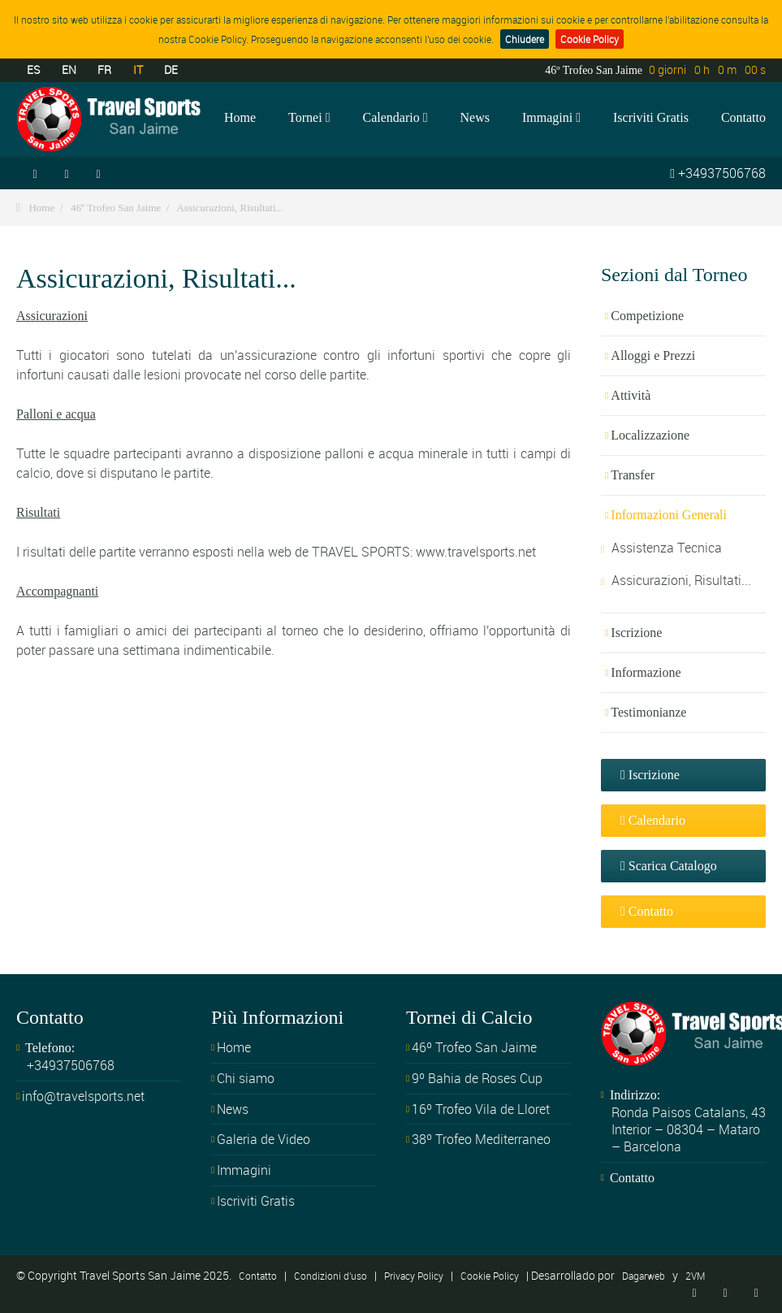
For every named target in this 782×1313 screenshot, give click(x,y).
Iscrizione (636, 632)
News (475, 117)
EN (69, 69)
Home (240, 117)
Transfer (633, 475)
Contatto (743, 117)
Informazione (645, 672)
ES (33, 69)
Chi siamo (245, 1078)
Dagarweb (643, 1275)
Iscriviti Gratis (651, 117)
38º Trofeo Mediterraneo (481, 1139)
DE (171, 69)
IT (138, 69)
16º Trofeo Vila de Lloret (481, 1109)
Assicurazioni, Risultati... (229, 208)
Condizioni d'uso (330, 1275)
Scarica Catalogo (668, 866)
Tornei (309, 117)
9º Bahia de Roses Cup (477, 1078)
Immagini (551, 117)
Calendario (394, 117)
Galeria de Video (263, 1139)
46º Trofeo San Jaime (116, 208)
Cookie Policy (589, 39)
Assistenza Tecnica (666, 548)
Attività (630, 395)
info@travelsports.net (83, 1096)
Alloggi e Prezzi (653, 355)
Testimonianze (648, 712)
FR (104, 69)
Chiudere (524, 39)
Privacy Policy (413, 1275)
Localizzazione (650, 435)
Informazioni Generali (669, 515)
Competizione (647, 316)
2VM (695, 1275)
